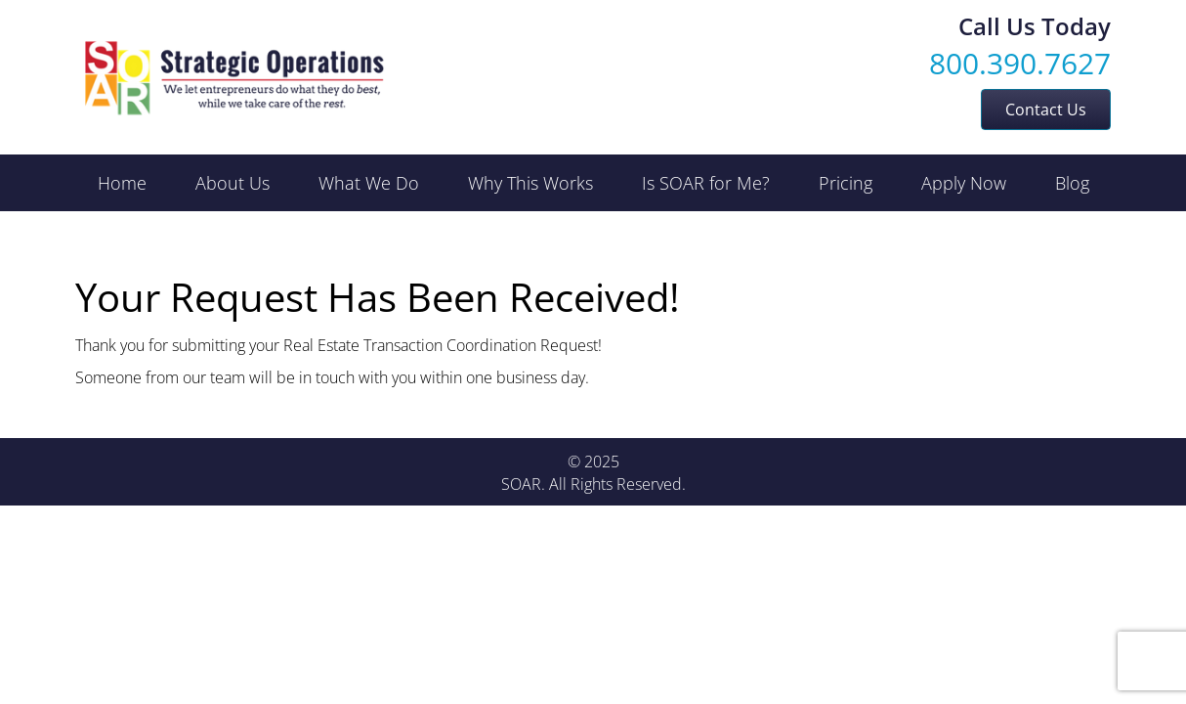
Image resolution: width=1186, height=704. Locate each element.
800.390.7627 (1020, 63)
